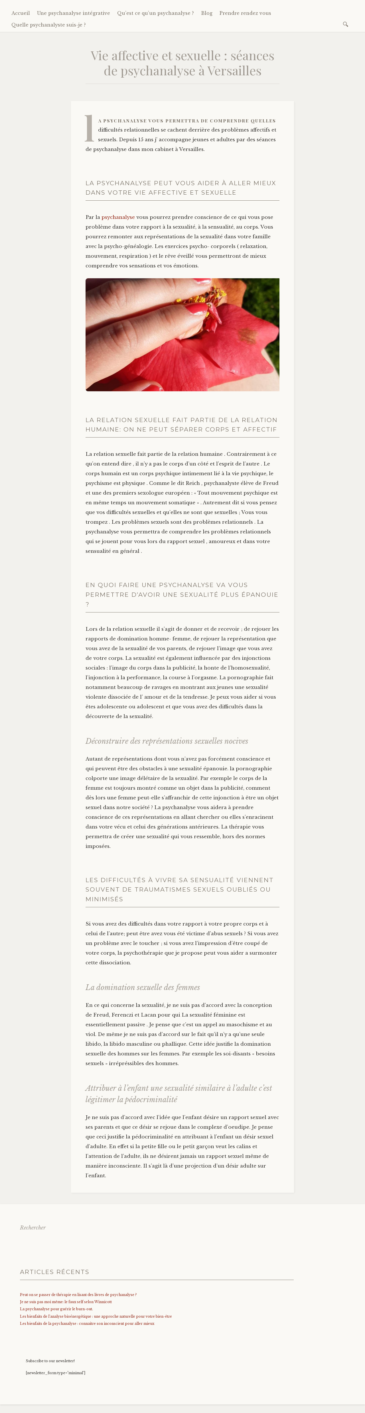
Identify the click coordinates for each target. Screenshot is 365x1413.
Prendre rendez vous (245, 13)
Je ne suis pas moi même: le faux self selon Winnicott (66, 1302)
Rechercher (33, 1228)
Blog (206, 13)
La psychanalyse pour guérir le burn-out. (56, 1309)
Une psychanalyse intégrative (73, 13)
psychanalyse (118, 217)
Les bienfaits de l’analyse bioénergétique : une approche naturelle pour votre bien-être (96, 1316)
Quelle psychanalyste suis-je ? (48, 25)
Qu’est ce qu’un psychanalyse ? (155, 13)
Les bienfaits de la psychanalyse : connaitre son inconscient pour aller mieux (87, 1323)
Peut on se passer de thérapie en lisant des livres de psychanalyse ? (78, 1295)
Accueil (20, 13)
